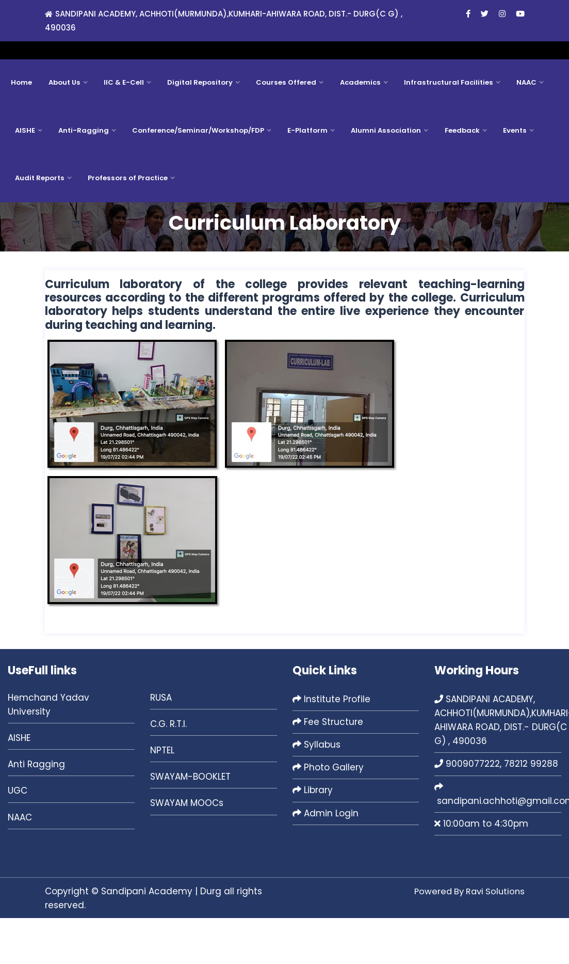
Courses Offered (282, 122)
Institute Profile (331, 745)
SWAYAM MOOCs (186, 849)
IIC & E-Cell (122, 122)
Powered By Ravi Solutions (467, 937)
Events (509, 172)
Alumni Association (382, 172)
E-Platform (305, 172)
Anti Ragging (36, 810)
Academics (354, 122)
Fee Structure (327, 768)
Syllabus (316, 791)
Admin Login (325, 859)
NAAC (518, 122)
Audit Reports (38, 222)
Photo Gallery (328, 814)
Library (312, 836)
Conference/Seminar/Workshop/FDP (196, 172)
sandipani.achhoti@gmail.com (455, 52)
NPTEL (162, 797)
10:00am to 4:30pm (481, 870)
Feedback (457, 172)
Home (20, 122)
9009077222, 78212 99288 (496, 810)
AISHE (24, 172)
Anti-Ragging (82, 172)
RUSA (161, 743)
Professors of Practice (125, 222)
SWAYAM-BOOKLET (190, 823)
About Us (63, 122)
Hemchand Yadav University (48, 750)
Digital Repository (197, 122)
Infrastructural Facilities (441, 122)
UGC (17, 837)
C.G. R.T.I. (168, 770)
